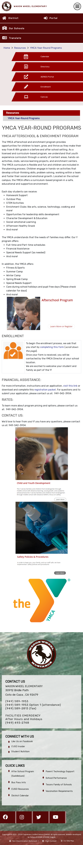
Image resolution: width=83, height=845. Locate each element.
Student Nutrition (20, 751)
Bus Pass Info (18, 782)
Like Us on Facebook (22, 741)
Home (7, 47)
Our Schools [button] (16, 28)
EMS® (46, 837)
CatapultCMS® (36, 837)
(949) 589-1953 (16, 701)
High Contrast (50, 841)
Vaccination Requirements (59, 791)
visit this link (70, 385)
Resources (20, 47)
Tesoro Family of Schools (59, 784)
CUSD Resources (20, 789)
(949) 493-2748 (17, 722)
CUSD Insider (18, 746)
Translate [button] (15, 38)
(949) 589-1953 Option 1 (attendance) (33, 704)
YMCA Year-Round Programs (46, 47)
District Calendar (20, 795)
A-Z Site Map (67, 841)
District (13, 18)
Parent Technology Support (60, 771)
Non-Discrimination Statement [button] (25, 841)
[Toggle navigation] (77, 6)
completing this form (52, 347)
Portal (53, 18)
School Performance (56, 778)
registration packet (45, 389)
